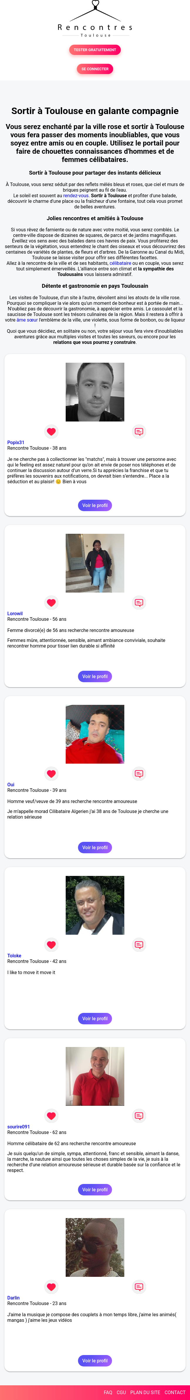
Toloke (14, 956)
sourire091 (18, 1127)
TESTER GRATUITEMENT (95, 50)
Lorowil (15, 613)
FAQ (108, 1392)
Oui (10, 784)
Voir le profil (95, 505)
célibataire (120, 263)
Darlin (13, 1298)
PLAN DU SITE (145, 1392)
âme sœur (27, 320)
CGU (121, 1392)
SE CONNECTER (95, 69)
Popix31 (16, 442)
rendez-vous (76, 195)
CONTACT (175, 1392)
